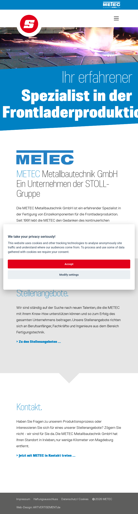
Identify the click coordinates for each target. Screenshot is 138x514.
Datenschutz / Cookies (75, 499)
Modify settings (69, 274)
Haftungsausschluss (46, 499)
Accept (69, 264)
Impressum (23, 499)
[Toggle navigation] (116, 18)
